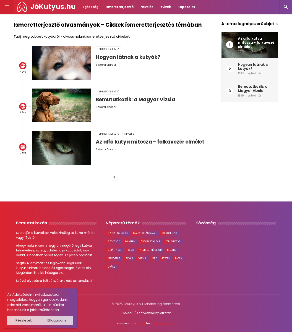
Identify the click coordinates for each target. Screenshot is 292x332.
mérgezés (114, 258)
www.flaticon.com (164, 323)
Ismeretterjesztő (119, 7)
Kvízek (165, 7)
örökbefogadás (150, 241)
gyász (111, 267)
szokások (114, 241)
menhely (130, 241)
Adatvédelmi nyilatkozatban (36, 294)
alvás (129, 258)
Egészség (91, 7)
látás (178, 258)
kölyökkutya (169, 233)
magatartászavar (144, 233)
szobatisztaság (118, 233)
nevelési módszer (151, 250)
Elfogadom (56, 320)
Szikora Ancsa (106, 107)
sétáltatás (114, 250)
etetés (166, 258)
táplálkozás (173, 241)
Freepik (141, 323)
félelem (171, 250)
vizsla (142, 258)
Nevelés (147, 7)
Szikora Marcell (106, 65)
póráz (130, 250)
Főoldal (127, 313)
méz (154, 258)
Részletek (24, 320)
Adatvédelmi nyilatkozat (154, 313)
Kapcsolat (186, 7)
